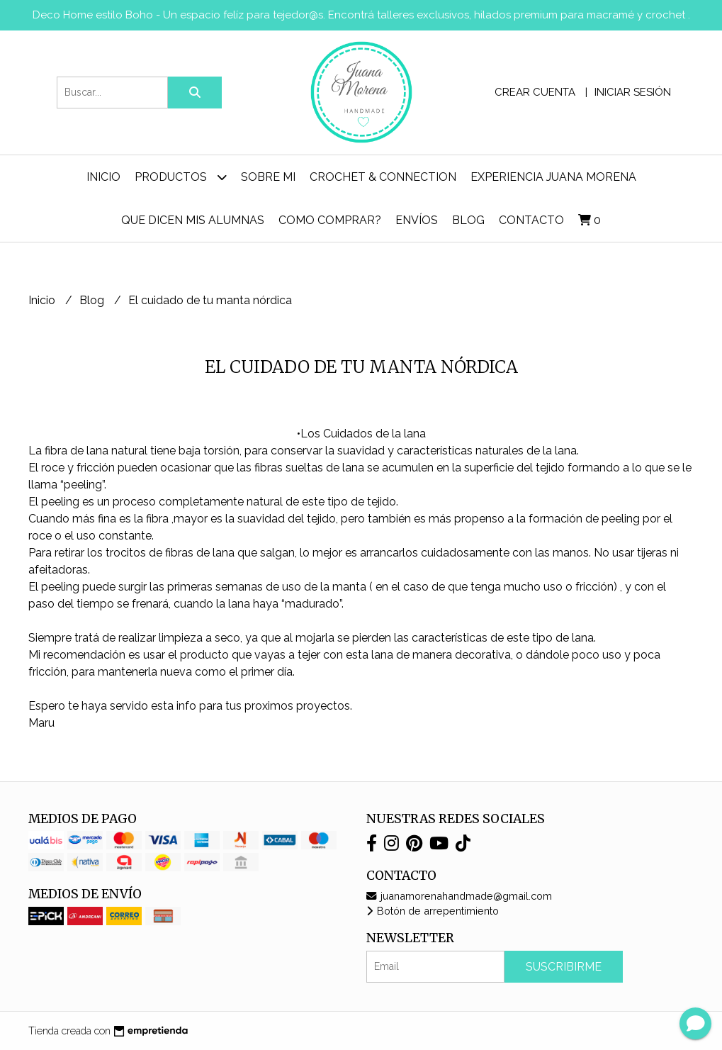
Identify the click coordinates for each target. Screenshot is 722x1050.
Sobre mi (268, 177)
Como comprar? (329, 220)
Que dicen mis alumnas (192, 220)
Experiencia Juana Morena (553, 177)
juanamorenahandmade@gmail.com (459, 896)
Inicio (103, 177)
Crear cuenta (535, 92)
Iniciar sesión (632, 92)
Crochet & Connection (383, 177)
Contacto (531, 220)
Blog (468, 220)
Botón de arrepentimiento (432, 911)
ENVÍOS (416, 220)
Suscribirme (564, 966)
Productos (181, 177)
